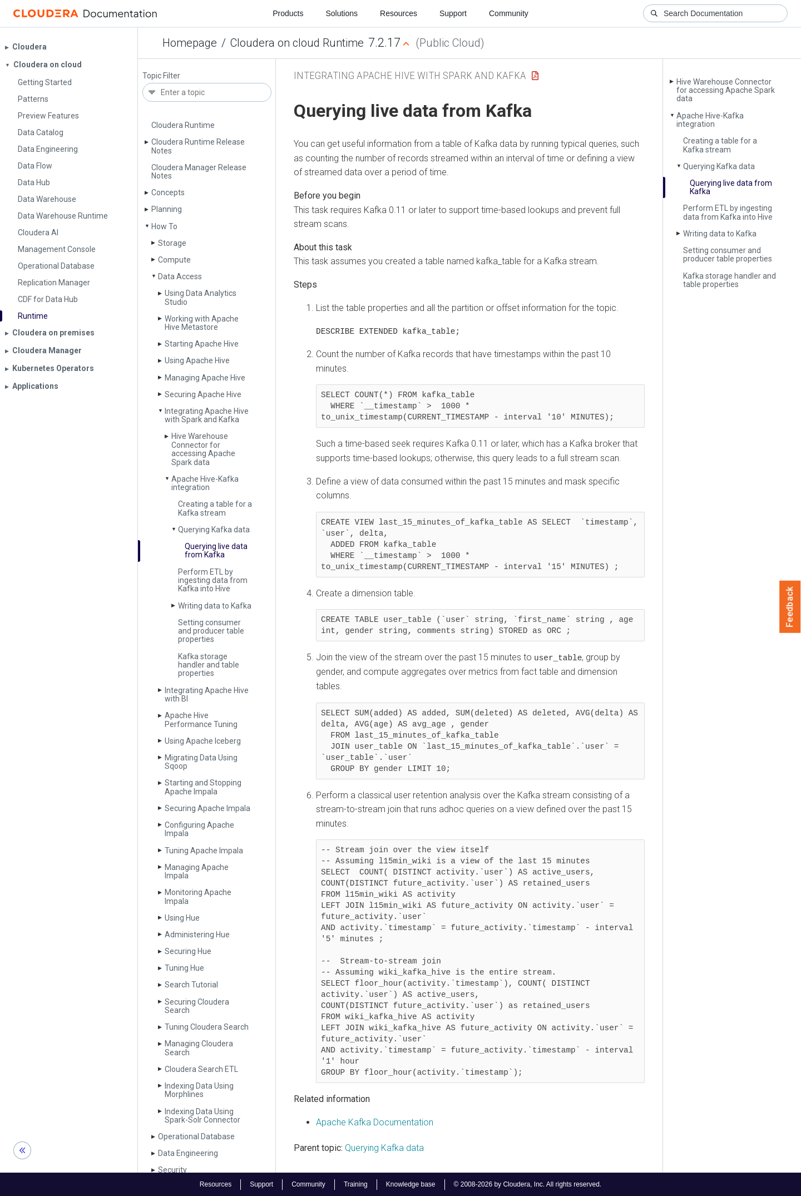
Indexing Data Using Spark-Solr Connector (202, 1115)
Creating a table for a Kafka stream (215, 508)
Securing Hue (188, 951)
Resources (398, 13)
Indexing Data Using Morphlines (199, 1090)
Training (356, 1184)
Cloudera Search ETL (201, 1069)
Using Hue (182, 917)
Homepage (189, 43)
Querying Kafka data (214, 529)
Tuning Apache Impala (204, 850)
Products (288, 13)
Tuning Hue (184, 967)
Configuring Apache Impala (199, 829)
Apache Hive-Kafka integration (205, 483)
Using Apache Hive (197, 360)
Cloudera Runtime (183, 125)
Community (508, 13)
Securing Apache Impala (207, 808)
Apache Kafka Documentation (374, 1121)
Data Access (180, 276)
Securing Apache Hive (203, 394)
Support (453, 13)
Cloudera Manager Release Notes (198, 171)
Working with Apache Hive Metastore (202, 323)
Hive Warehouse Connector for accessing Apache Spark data (203, 449)
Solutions (341, 13)
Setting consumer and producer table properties (211, 631)
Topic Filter (161, 76)
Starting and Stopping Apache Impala (203, 786)
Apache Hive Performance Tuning (201, 719)
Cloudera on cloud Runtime (297, 43)
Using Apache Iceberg (203, 741)
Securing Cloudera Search (197, 1006)
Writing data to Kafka (214, 605)
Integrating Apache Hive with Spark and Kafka (207, 415)
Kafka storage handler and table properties (208, 665)
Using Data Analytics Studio (200, 297)
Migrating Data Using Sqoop (201, 761)
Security (172, 1169)
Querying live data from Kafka (216, 550)
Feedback (790, 606)
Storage (172, 243)
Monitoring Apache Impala (198, 896)
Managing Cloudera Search (199, 1047)
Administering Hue (197, 934)
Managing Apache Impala (197, 871)
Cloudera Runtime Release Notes (198, 146)
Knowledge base (411, 1184)
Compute (174, 259)
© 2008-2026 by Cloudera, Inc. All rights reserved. (528, 1184)
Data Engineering (188, 1153)
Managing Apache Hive (205, 377)
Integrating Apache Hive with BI (207, 694)
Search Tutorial (191, 984)
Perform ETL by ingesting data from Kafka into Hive (213, 580)
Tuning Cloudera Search (207, 1026)
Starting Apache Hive (202, 343)
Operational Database (196, 1136)
